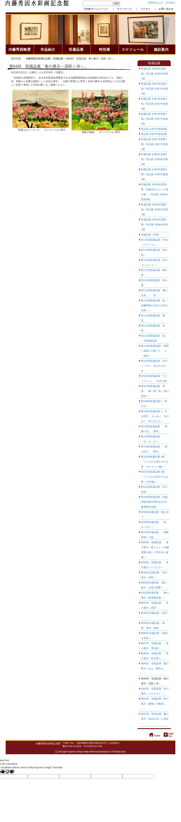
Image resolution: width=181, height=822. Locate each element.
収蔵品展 (58, 58)
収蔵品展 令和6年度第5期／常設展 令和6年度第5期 (154, 159)
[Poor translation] (9, 771)
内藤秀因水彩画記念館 (38, 58)
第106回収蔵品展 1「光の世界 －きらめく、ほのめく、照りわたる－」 (155, 416)
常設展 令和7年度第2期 (154, 134)
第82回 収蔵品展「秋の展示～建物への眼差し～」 (155, 703)
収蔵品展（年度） (151, 234)
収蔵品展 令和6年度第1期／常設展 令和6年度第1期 (154, 224)
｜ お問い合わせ (162, 8)
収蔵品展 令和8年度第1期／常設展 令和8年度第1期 (154, 73)
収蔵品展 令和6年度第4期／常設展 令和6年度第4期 (154, 174)
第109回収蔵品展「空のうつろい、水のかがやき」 (154, 365)
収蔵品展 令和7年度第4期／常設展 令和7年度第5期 (154, 88)
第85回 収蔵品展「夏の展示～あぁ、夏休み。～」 (155, 668)
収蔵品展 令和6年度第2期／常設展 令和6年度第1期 (154, 209)
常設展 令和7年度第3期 (154, 129)
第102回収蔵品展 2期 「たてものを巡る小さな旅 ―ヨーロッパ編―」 (154, 461)
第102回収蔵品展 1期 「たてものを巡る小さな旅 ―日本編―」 (154, 476)
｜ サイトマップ (121, 8)
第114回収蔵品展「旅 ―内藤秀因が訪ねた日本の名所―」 (154, 305)
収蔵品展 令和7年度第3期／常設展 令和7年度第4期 (154, 103)
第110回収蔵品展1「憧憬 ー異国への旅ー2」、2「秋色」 (155, 350)
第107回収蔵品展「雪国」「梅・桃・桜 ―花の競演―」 (155, 391)
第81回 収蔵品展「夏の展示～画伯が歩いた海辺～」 (155, 718)
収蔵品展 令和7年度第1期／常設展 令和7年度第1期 (154, 144)
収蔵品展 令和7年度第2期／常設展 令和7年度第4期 (154, 118)
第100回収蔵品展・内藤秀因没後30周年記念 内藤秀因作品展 (154, 502)
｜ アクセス (141, 8)
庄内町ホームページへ (96, 8)
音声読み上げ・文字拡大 (161, 2)
